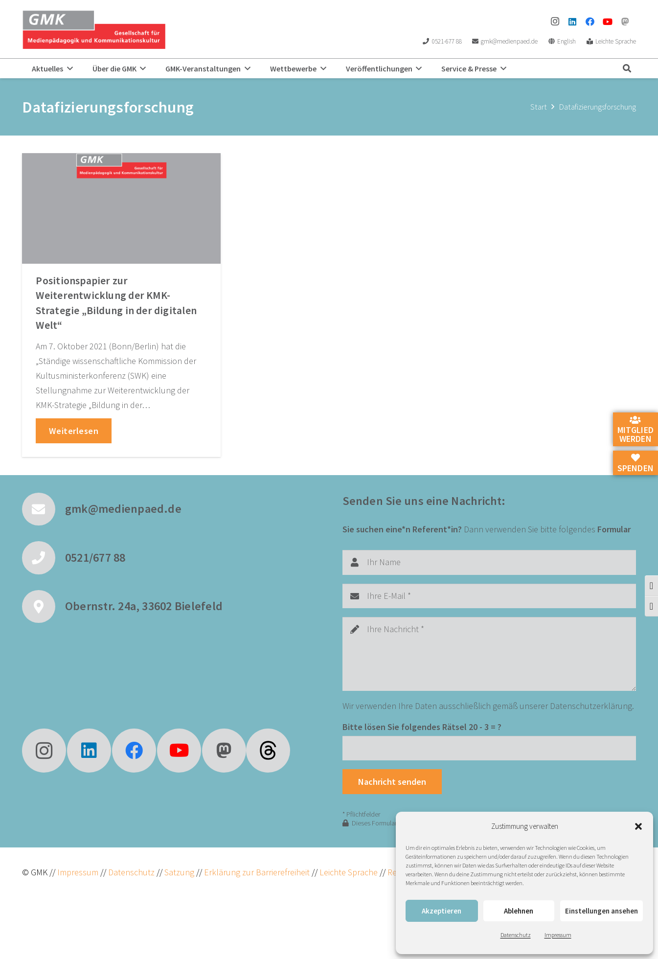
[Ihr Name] (489, 562)
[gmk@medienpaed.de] (43, 509)
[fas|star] (268, 751)
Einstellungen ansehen (601, 910)
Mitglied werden (635, 430)
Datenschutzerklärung (591, 705)
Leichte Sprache (349, 872)
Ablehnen (518, 910)
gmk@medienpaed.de (123, 508)
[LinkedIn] (572, 21)
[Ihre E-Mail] (489, 596)
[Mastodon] (625, 21)
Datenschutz (515, 934)
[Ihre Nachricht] (489, 654)
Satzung (178, 872)
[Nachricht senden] (392, 781)
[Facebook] (590, 21)
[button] (638, 826)
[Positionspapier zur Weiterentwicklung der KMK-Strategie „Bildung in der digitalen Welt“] (121, 208)
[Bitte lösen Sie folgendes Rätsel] (489, 748)
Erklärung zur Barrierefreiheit (257, 872)
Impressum (558, 934)
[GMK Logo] (93, 29)
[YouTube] (607, 21)
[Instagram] (555, 21)
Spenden (635, 463)
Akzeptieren (441, 910)
